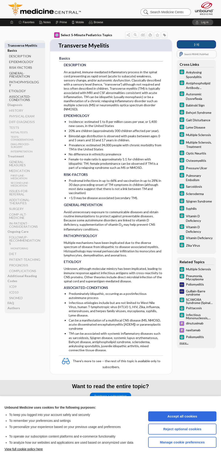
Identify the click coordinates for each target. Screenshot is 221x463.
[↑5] (196, 44)
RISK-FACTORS (20, 62)
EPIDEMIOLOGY (21, 57)
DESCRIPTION (20, 51)
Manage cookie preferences (182, 442)
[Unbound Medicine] (204, 8)
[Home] (11, 22)
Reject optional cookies (182, 429)
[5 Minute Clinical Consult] (196, 74)
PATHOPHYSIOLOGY (24, 78)
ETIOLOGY (17, 86)
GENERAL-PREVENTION (19, 69)
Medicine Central (65, 9)
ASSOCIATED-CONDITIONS (20, 93)
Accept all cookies (182, 416)
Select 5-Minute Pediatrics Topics (83, 35)
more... (184, 343)
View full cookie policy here (24, 449)
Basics (12, 45)
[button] (96, 22)
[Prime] (61, 22)
